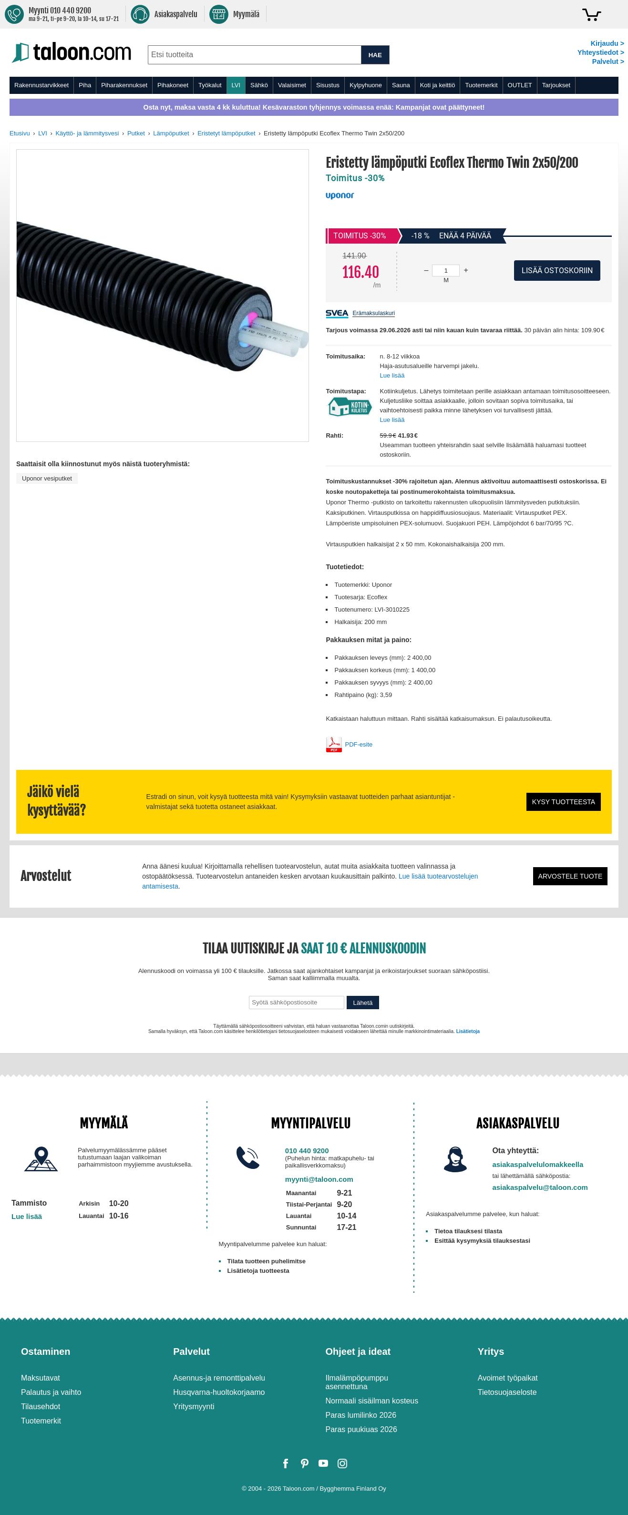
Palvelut (191, 1351)
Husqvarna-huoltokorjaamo (219, 1392)
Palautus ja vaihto (51, 1392)
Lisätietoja (468, 1031)
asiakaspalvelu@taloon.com (540, 1187)
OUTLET (520, 85)
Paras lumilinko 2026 (361, 1415)
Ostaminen (45, 1351)
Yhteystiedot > (600, 52)
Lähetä (363, 1002)
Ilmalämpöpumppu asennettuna (357, 1382)
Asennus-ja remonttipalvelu (219, 1378)
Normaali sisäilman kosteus (372, 1401)
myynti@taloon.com (319, 1179)
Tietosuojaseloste (507, 1392)
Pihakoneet (172, 85)
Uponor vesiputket (47, 478)
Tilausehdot (40, 1406)
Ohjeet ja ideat (358, 1351)
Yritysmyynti (193, 1406)
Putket (136, 133)
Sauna (401, 85)
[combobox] (254, 54)
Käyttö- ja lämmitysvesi (87, 133)
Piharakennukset (124, 85)
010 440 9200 (307, 1150)
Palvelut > (608, 61)
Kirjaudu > (607, 43)
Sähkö (259, 85)
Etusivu (20, 133)
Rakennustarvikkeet (41, 85)
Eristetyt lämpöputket (226, 133)
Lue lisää (392, 375)
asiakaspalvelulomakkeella (537, 1164)
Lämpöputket (171, 133)
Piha (85, 85)
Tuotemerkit (481, 85)
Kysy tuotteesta (563, 802)
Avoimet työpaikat (508, 1378)
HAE (375, 55)
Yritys (491, 1351)
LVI (236, 85)
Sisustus (328, 85)
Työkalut (209, 85)
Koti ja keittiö (437, 85)
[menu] (314, 85)
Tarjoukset (556, 85)
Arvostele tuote (570, 876)
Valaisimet (292, 85)
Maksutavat (40, 1378)
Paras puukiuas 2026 (361, 1429)
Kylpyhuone (366, 85)
